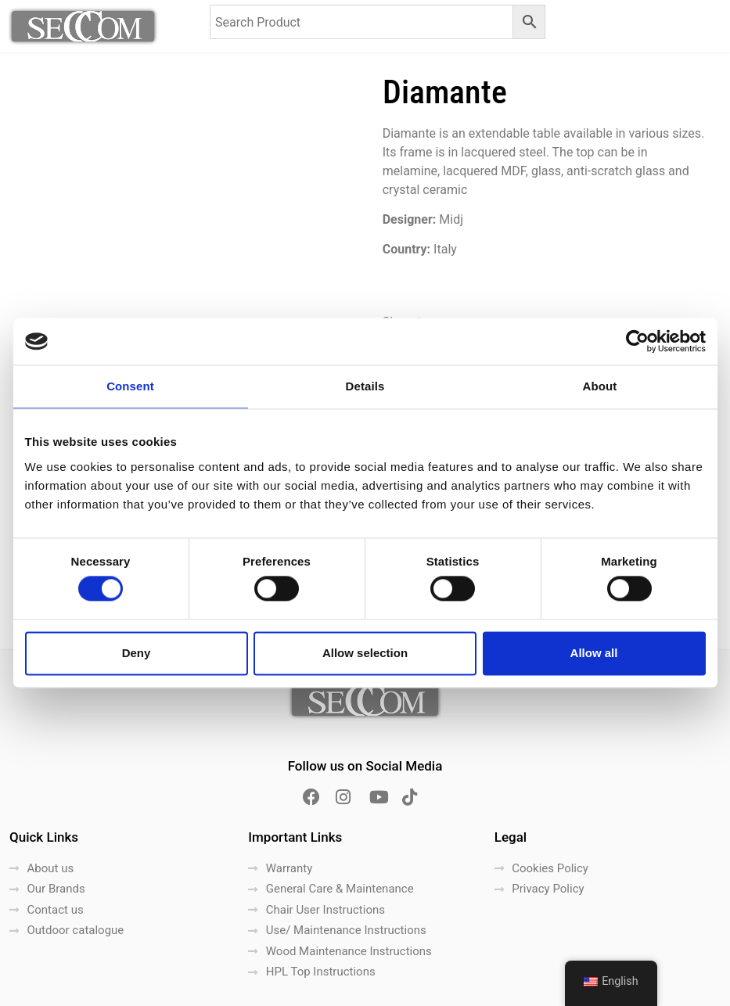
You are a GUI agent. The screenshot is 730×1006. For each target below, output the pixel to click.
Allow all (594, 652)
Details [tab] (365, 386)
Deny (136, 652)
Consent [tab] (130, 386)
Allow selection (365, 652)
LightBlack (395, 988)
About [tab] (600, 386)
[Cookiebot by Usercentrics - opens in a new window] (637, 341)
